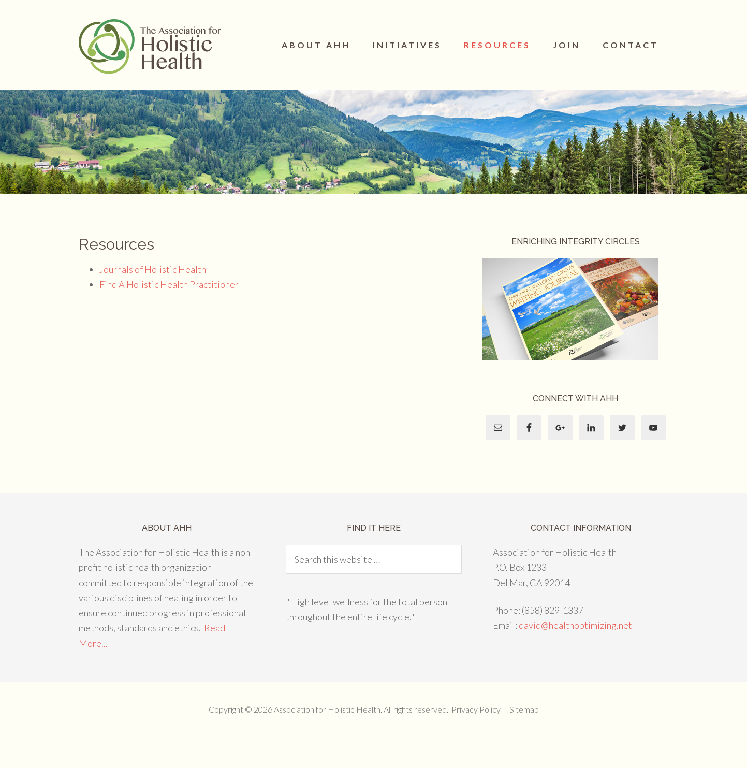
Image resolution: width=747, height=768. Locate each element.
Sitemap (524, 709)
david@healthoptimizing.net (575, 625)
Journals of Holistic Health (152, 269)
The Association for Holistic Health (151, 47)
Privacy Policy (476, 709)
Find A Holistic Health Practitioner (169, 284)
